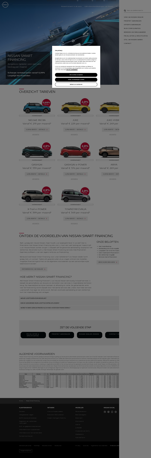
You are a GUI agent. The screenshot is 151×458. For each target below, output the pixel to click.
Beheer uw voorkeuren (76, 84)
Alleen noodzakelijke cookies (76, 79)
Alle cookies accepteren (76, 74)
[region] (76, 67)
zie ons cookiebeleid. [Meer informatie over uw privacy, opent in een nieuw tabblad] (72, 69)
